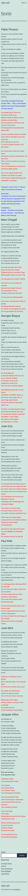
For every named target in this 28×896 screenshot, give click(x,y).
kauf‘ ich (3, 866)
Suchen (3, 852)
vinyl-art (5, 3)
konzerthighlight (6, 871)
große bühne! (5, 874)
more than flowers (6, 863)
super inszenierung (6, 868)
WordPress (17, 889)
